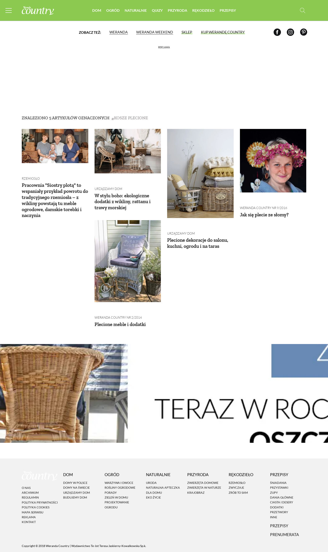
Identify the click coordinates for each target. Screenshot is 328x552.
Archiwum (30, 473)
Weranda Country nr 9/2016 (262, 198)
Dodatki (276, 488)
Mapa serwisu (32, 493)
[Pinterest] (303, 32)
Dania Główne (281, 478)
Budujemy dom (75, 478)
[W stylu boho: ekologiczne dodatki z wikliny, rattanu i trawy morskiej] (128, 151)
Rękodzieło (203, 10)
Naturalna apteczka (163, 468)
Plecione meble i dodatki (121, 305)
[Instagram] (290, 32)
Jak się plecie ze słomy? (265, 205)
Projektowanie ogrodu (117, 485)
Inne (273, 498)
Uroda (151, 463)
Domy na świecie (76, 468)
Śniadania (278, 463)
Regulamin (30, 478)
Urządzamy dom (107, 179)
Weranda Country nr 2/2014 (117, 298)
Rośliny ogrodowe (120, 468)
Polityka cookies (35, 488)
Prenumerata (284, 515)
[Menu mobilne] (9, 10)
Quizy (157, 10)
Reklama (29, 498)
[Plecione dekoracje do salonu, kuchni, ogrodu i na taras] (200, 173)
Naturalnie (136, 10)
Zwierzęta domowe (202, 463)
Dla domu (154, 473)
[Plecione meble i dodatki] (128, 251)
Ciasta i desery (281, 483)
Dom (96, 10)
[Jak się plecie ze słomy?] (273, 160)
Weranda (118, 32)
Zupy (274, 473)
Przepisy (228, 10)
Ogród (113, 10)
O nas (26, 468)
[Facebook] (277, 32)
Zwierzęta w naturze (204, 468)
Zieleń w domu (116, 478)
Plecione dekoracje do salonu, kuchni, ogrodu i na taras (198, 233)
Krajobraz (196, 473)
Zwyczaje (236, 468)
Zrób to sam (238, 473)
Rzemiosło (30, 169)
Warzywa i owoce (119, 463)
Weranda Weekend (154, 32)
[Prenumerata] (294, 536)
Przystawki (279, 468)
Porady (111, 473)
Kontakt (29, 503)
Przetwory (279, 493)
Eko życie (153, 478)
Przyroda (177, 10)
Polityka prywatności (40, 483)
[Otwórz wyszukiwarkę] (302, 10)
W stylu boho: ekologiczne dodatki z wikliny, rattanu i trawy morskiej (124, 192)
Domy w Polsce (75, 463)
